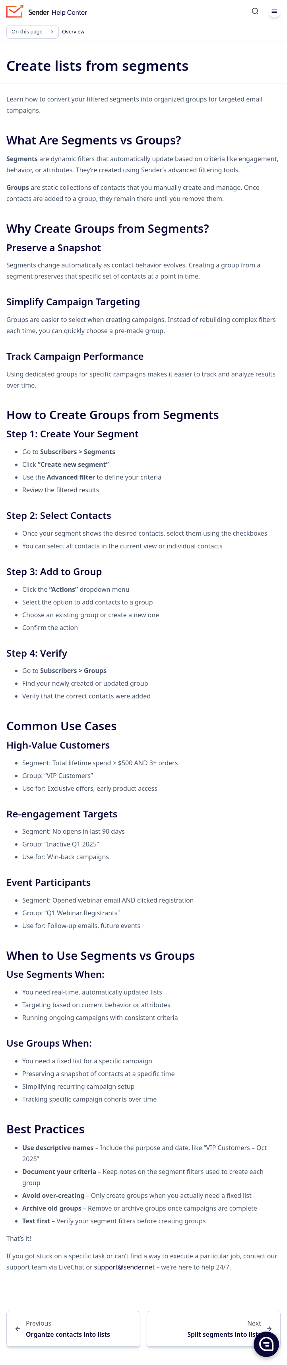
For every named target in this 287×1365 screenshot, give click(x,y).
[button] (266, 1344)
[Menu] (274, 11)
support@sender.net (124, 1267)
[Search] (255, 11)
